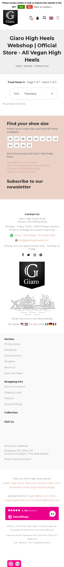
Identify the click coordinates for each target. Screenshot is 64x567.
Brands (28, 66)
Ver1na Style (42, 66)
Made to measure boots (21, 171)
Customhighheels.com (45, 500)
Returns (9, 398)
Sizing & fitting (13, 404)
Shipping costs (13, 392)
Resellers (9, 361)
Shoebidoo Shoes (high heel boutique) (32, 487)
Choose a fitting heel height (23, 168)
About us (9, 367)
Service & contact (14, 386)
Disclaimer (10, 349)
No (29, 7)
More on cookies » (43, 7)
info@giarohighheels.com (33, 240)
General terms (12, 355)
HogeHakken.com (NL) (41, 495)
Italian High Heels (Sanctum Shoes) (24, 483)
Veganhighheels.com (17, 500)
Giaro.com (53, 483)
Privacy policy (12, 344)
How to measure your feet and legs (28, 165)
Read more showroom (17, 459)
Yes (21, 7)
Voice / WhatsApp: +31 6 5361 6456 (32, 235)
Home (18, 66)
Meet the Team (13, 373)
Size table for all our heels (22, 162)
